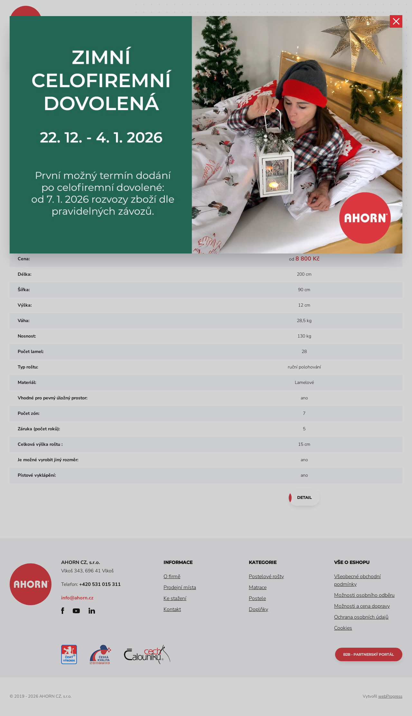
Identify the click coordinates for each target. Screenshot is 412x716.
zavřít (395, 22)
